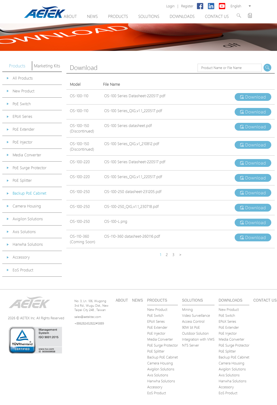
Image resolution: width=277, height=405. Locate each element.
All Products (23, 78)
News (92, 16)
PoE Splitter (22, 180)
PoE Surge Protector (29, 167)
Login (170, 6)
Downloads (182, 16)
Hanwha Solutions (28, 244)
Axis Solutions (24, 231)
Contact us (217, 16)
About (70, 16)
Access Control (193, 321)
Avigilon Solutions (28, 218)
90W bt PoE (191, 327)
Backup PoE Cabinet (29, 193)
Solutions (148, 16)
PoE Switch (22, 103)
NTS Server (190, 345)
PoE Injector (23, 142)
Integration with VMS (198, 339)
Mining (187, 309)
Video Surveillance (196, 315)
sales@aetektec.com (87, 317)
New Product (23, 90)
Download (253, 97)
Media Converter (27, 154)
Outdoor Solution (195, 333)
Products (118, 16)
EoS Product (23, 269)
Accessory (21, 257)
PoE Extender (24, 129)
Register (187, 6)
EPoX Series (22, 116)
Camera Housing (27, 206)
